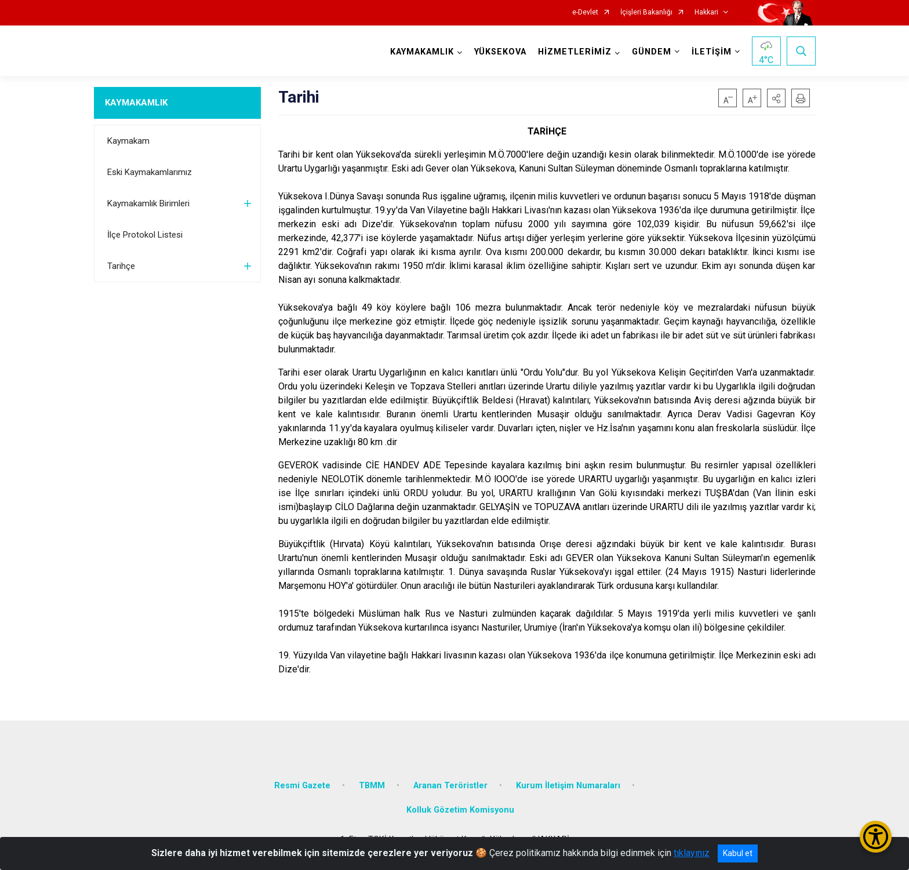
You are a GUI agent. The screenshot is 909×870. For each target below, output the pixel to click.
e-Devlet (585, 12)
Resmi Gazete (302, 786)
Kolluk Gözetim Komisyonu (460, 810)
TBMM (372, 786)
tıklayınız (692, 852)
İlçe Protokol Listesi (145, 235)
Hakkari (706, 12)
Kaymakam (128, 141)
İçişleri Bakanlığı (646, 12)
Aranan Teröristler (450, 786)
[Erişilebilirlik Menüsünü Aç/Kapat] (876, 837)
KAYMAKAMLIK (136, 102)
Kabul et (737, 853)
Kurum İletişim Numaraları (568, 786)
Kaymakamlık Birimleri (148, 203)
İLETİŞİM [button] (712, 52)
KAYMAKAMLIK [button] (422, 52)
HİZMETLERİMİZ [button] (575, 52)
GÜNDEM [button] (651, 52)
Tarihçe (121, 266)
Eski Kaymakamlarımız (149, 172)
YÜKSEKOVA (500, 52)
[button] (776, 98)
